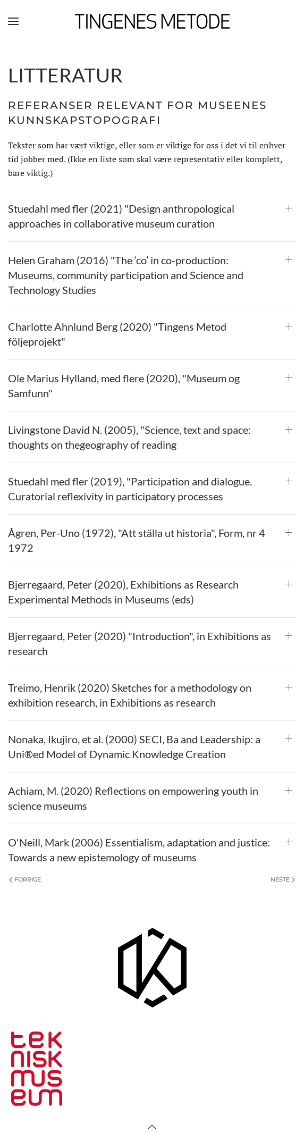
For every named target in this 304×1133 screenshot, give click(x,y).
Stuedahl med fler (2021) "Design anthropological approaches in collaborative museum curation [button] (121, 216)
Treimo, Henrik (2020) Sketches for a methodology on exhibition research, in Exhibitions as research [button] (129, 695)
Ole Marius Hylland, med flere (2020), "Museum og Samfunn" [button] (124, 385)
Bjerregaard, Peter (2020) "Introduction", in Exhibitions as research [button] (139, 643)
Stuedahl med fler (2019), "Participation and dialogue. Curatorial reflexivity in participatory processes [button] (130, 488)
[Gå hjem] (152, 21)
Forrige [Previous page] (25, 879)
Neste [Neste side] (283, 879)
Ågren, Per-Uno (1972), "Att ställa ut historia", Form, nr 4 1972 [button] (136, 540)
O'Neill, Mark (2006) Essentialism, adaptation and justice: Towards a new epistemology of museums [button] (139, 849)
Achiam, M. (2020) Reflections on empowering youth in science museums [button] (133, 798)
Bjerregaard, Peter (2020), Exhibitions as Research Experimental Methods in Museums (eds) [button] (123, 592)
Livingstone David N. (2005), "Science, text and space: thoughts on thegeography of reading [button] (129, 437)
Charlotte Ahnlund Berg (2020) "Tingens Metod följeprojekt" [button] (117, 334)
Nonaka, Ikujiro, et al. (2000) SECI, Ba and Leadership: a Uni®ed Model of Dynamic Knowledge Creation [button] (134, 746)
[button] (13, 21)
